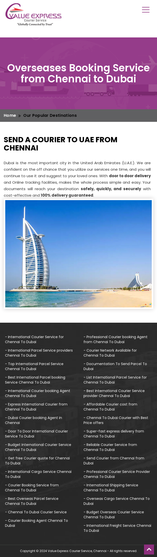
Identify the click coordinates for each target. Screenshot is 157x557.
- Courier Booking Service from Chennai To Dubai (32, 488)
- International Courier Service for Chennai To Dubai (34, 339)
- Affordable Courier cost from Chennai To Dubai (110, 407)
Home (10, 115)
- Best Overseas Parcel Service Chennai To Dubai (31, 501)
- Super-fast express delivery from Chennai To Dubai (114, 434)
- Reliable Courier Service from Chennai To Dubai (110, 447)
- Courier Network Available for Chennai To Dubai (110, 353)
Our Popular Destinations (50, 115)
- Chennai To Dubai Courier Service (36, 512)
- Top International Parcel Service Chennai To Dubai (34, 366)
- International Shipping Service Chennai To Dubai (111, 488)
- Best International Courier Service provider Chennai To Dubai (114, 393)
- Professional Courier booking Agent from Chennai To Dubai (116, 339)
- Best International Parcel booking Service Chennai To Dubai (35, 380)
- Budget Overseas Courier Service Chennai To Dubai (114, 515)
